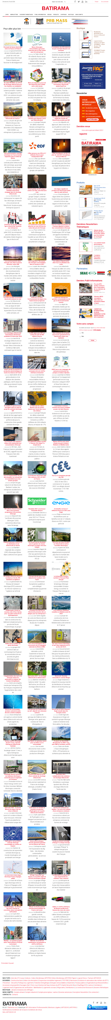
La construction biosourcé (84, 987)
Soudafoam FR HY (99, 198)
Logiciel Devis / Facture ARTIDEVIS (89, 978)
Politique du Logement (25, 983)
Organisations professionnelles (97, 983)
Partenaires (82, 268)
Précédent (4, 963)
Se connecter (93, 992)
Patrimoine (73, 980)
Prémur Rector (98, 211)
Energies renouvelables (58, 983)
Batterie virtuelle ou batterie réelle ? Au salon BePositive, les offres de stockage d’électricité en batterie (37, 684)
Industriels (70, 983)
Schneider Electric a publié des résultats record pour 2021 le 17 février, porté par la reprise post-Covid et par (37, 517)
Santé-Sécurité (67, 985)
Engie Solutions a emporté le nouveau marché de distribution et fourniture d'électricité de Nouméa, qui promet (61, 684)
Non (83, 336)
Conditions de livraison (19, 1010)
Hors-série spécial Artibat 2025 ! (92, 130)
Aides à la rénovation (31, 980)
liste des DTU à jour (17, 978)
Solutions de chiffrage (25, 990)
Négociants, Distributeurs (65, 987)
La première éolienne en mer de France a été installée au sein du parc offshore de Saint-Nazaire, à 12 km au (61, 416)
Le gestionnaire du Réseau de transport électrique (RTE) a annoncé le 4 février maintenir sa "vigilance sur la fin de (13, 586)
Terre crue (34, 985)
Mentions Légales (54, 1007)
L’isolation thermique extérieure (97, 256)
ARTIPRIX (73, 1007)
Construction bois (17, 980)
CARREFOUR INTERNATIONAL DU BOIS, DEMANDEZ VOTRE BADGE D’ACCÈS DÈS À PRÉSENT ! (99, 313)
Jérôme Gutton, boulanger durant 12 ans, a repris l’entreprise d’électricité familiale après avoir (13, 752)
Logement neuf (8, 987)
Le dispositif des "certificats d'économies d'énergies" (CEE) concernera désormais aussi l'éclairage (13, 520)
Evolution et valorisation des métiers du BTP (93, 980)
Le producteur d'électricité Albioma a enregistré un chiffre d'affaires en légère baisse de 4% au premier (37, 950)
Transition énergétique (41, 983)
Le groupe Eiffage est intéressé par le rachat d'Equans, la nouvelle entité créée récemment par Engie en (37, 885)
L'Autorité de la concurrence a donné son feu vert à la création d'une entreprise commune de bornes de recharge (61, 817)
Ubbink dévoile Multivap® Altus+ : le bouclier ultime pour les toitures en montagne (99, 233)
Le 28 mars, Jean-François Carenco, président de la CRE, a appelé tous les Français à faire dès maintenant (12, 451)
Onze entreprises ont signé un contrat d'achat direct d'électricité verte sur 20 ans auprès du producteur (13, 719)
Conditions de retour (35, 1010)
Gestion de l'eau (44, 985)
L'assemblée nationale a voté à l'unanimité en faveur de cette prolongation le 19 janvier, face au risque (37, 653)
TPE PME (65, 980)
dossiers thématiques (101, 987)
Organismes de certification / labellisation (28, 987)
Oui (83, 332)
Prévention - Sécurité (10, 983)
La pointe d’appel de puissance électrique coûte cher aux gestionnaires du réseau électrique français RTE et (37, 554)
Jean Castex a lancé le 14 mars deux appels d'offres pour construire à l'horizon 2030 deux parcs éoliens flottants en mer (61, 451)
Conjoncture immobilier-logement (50, 980)
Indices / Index (30, 978)
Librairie (14, 990)
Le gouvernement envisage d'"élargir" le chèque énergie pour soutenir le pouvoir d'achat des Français (61, 849)
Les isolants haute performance (99, 243)
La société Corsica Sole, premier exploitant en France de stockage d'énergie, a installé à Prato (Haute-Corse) (37, 784)
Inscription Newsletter (80, 992)
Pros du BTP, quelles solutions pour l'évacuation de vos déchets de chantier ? (99, 287)
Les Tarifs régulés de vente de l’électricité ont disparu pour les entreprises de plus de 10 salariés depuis (37, 620)
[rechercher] (65, 1)
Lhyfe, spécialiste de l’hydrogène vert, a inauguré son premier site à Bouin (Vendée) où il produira (37, 819)
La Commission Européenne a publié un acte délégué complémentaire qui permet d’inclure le (37, 586)
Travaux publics (80, 983)
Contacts (15, 994)
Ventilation (97, 985)
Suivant (11, 963)
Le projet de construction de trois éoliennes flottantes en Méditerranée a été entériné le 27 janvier (61, 620)
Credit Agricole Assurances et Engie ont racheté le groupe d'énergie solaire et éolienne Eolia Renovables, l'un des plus (61, 719)
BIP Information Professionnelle (36, 1007)
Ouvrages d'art (25, 985)
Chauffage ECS (82, 985)
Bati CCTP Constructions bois (100, 186)
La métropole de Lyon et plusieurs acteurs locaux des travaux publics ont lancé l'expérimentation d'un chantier (61, 885)
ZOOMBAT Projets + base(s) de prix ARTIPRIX (99, 52)
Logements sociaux (49, 987)
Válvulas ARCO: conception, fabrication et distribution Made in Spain (99, 300)
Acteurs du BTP (55, 985)
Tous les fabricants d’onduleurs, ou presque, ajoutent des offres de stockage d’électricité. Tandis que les (61, 784)
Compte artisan (19, 992)
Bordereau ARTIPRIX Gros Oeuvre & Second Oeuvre (99, 34)
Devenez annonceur (65, 992)
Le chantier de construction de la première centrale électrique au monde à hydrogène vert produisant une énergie (13, 852)
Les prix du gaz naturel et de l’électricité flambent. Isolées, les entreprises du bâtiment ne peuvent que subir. (13, 487)
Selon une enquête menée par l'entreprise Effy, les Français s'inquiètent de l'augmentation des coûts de (13, 687)
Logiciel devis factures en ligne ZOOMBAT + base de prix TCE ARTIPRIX (99, 44)
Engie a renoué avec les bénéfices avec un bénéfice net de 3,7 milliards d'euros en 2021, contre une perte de (61, 519)
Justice (90, 985)
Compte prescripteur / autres (48, 992)
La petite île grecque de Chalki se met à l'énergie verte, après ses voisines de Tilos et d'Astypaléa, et (37, 719)
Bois (74, 985)
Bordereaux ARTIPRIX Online (46, 978)
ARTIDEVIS (65, 1007)
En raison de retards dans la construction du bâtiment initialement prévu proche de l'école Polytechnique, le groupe (13, 622)
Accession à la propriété (11, 985)
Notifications (7, 1010)
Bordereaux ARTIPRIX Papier (66, 978)
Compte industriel (31, 992)
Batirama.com (12, 1007)
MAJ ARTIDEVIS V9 (9, 1012)
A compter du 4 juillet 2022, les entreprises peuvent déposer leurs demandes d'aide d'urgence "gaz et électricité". (13, 234)
